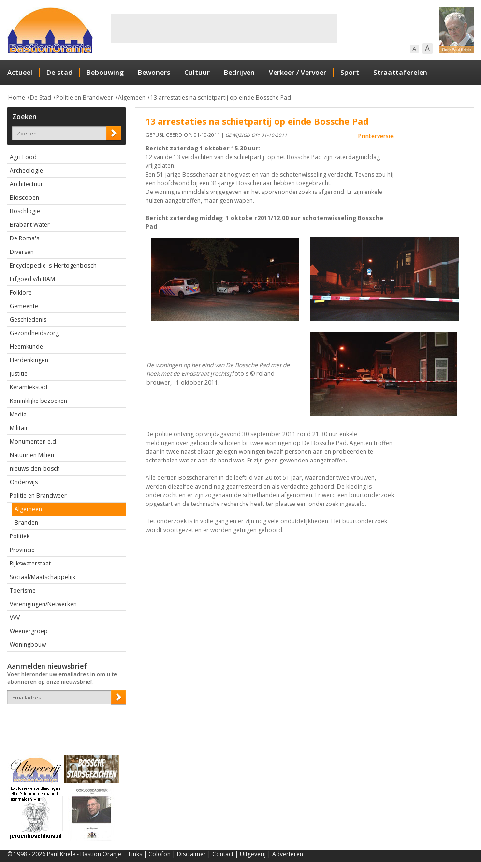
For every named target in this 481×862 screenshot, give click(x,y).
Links (135, 854)
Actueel (19, 72)
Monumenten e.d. (34, 441)
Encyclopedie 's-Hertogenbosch (53, 265)
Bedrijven (239, 72)
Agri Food (23, 157)
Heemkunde (26, 346)
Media (18, 414)
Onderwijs (24, 482)
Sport (349, 72)
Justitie (19, 374)
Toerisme (23, 590)
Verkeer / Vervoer (297, 72)
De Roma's (24, 238)
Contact (222, 854)
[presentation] (63, 721)
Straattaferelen (400, 72)
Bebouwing (105, 72)
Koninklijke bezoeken (38, 401)
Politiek (19, 536)
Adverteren (287, 854)
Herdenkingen (29, 360)
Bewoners (154, 72)
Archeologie (26, 170)
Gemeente (24, 306)
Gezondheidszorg (34, 333)
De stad (59, 72)
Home (16, 97)
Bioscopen (24, 197)
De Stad (40, 97)
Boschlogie (25, 211)
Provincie (22, 550)
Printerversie (376, 136)
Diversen (22, 252)
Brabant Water (30, 225)
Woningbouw (28, 644)
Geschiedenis (28, 319)
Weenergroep (29, 631)
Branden (26, 523)
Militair (19, 428)
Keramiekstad (28, 387)
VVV (15, 617)
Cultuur (197, 72)
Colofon (159, 854)
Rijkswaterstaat (30, 563)
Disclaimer (191, 854)
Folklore (21, 292)
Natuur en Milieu (32, 455)
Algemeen (132, 97)
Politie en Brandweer (84, 97)
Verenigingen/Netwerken (43, 604)
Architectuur (26, 184)
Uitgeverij (253, 854)
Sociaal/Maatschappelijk (42, 577)
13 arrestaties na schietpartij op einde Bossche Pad (220, 97)
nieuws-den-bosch (35, 468)
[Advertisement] (224, 28)
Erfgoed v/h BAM (32, 279)
